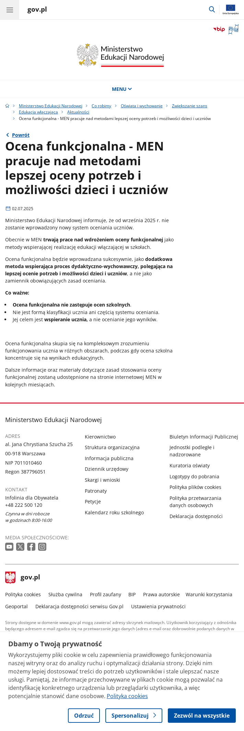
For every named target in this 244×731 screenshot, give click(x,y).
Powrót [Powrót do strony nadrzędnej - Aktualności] (21, 135)
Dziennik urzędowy (106, 469)
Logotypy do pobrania (194, 476)
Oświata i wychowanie (142, 106)
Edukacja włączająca (38, 112)
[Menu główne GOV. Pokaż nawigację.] (9, 9)
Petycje (93, 501)
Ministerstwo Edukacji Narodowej (50, 106)
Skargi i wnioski (102, 480)
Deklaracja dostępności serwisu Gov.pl (79, 606)
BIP (132, 594)
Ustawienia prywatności (158, 606)
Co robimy (101, 106)
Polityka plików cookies (195, 487)
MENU (122, 89)
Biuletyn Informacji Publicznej (204, 436)
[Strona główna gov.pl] (37, 10)
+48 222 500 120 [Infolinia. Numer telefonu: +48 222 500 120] (23, 505)
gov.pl (22, 578)
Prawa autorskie (161, 594)
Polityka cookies (23, 594)
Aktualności (78, 112)
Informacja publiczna (109, 458)
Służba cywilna (65, 594)
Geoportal (16, 606)
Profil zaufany (105, 594)
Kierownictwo (100, 436)
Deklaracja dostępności (196, 516)
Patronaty (96, 491)
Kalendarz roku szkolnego (114, 512)
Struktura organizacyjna (112, 447)
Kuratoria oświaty (190, 465)
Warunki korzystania (209, 594)
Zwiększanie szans (189, 106)
